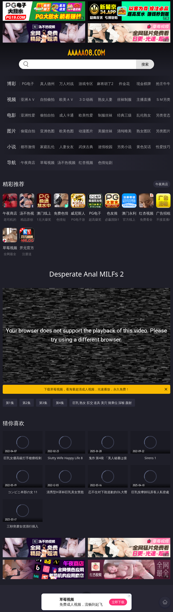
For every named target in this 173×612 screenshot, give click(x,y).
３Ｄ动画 (86, 99)
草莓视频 (47, 162)
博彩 (11, 83)
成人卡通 (66, 115)
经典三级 (124, 115)
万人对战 (66, 83)
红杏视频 (86, 162)
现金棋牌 (144, 83)
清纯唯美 (124, 130)
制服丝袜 (105, 115)
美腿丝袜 (105, 130)
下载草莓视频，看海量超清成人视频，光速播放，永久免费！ (106, 389)
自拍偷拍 (47, 99)
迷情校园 (105, 146)
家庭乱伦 (47, 146)
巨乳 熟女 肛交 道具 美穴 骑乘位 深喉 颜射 (102, 403)
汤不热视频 (66, 162)
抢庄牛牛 (163, 83)
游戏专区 (86, 83)
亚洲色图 (47, 130)
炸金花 (124, 83)
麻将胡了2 (105, 83)
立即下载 (118, 602)
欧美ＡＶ (66, 99)
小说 (11, 147)
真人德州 (47, 83)
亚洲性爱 (28, 115)
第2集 (27, 403)
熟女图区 (144, 130)
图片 (11, 131)
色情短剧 (105, 162)
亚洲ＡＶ (28, 99)
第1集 (10, 403)
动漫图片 (86, 130)
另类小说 (124, 146)
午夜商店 (28, 162)
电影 (11, 115)
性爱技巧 (163, 146)
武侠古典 (86, 146)
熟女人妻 (105, 99)
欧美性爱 (86, 115)
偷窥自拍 (28, 130)
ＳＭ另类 (163, 99)
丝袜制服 (124, 99)
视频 (11, 99)
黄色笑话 (144, 146)
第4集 (60, 403)
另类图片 (163, 130)
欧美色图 (66, 130)
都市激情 (28, 146)
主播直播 (144, 99)
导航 (11, 162)
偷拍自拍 (47, 115)
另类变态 (163, 115)
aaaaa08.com (86, 52)
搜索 (145, 64)
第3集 (43, 403)
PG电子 (28, 83)
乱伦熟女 (144, 115)
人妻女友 (66, 146)
